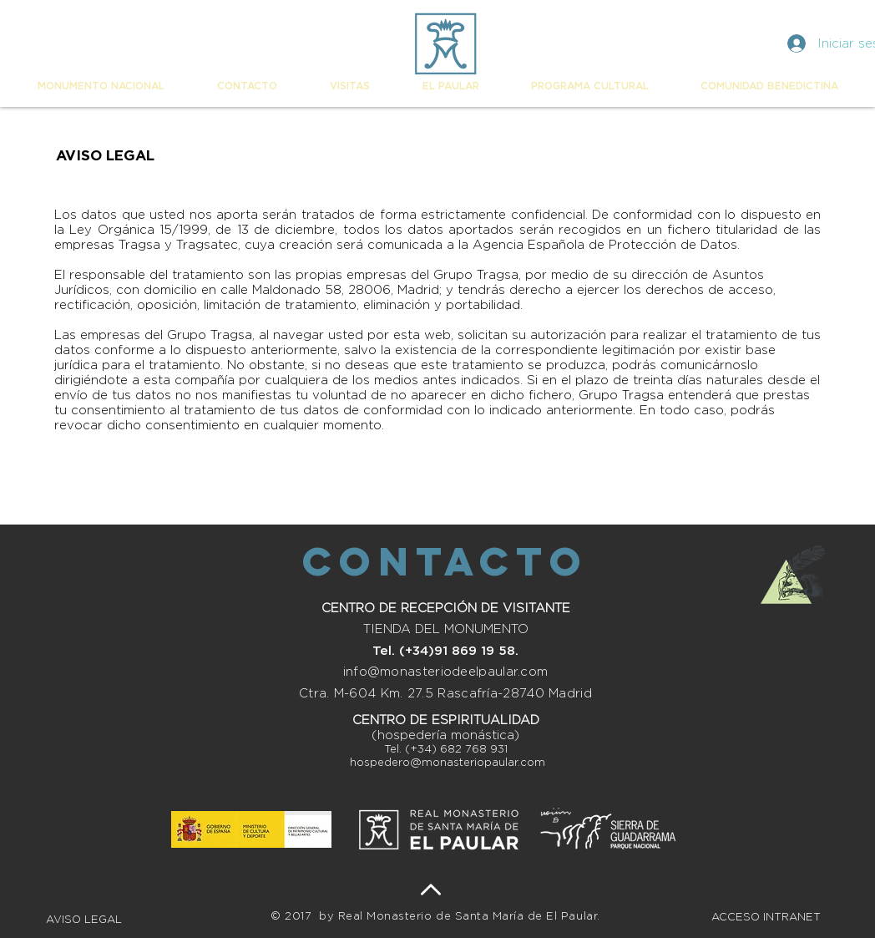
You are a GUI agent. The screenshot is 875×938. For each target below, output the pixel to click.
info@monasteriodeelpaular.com (446, 672)
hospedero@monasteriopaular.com (447, 763)
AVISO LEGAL (85, 920)
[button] (100, 86)
